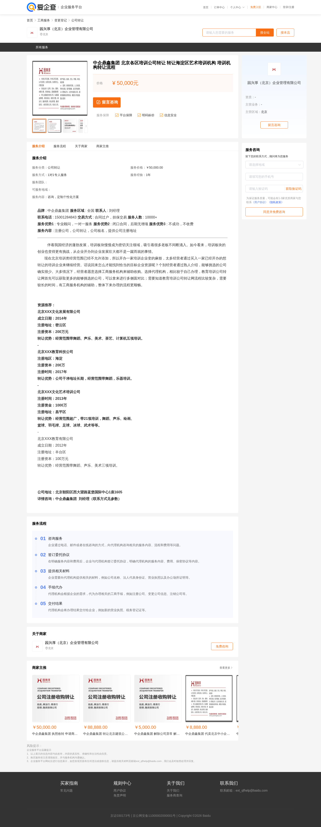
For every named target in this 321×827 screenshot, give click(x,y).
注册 (291, 7)
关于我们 (173, 790)
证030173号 (121, 815)
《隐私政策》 (276, 202)
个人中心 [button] (237, 7)
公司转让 (77, 20)
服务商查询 (174, 795)
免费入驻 (255, 7)
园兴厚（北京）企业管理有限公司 (66, 29)
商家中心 (272, 7)
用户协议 (119, 790)
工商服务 (43, 20)
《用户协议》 (260, 202)
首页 (205, 7)
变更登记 (60, 20)
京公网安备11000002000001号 (154, 815)
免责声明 (119, 795)
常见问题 (66, 790)
